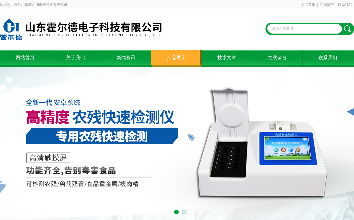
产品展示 (176, 57)
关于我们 (75, 57)
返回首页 (308, 5)
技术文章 (226, 57)
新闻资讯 (126, 57)
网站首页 (25, 57)
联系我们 (345, 5)
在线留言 (327, 5)
